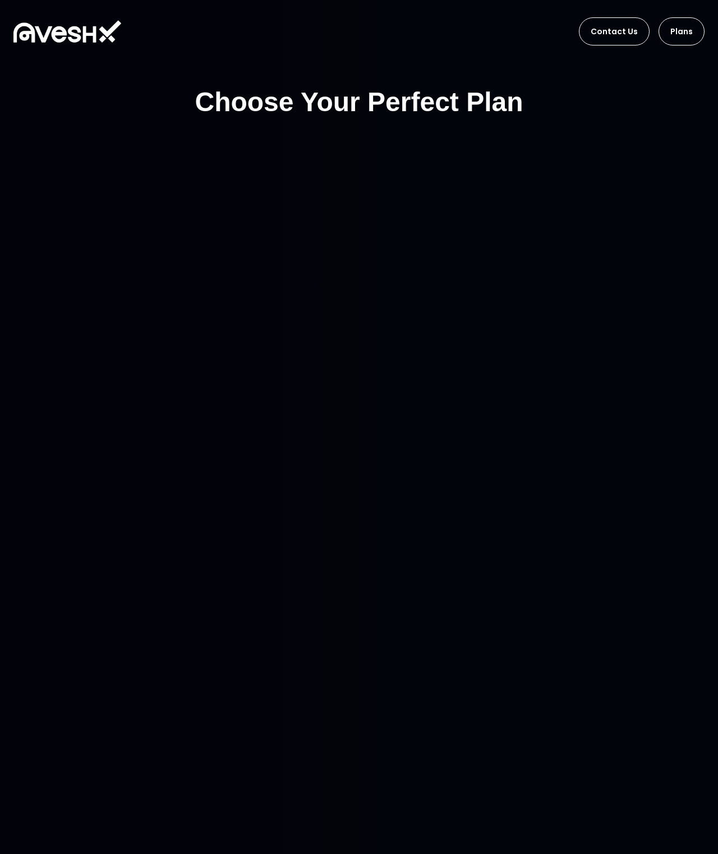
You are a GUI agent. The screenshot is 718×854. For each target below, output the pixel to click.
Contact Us (614, 31)
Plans (681, 31)
